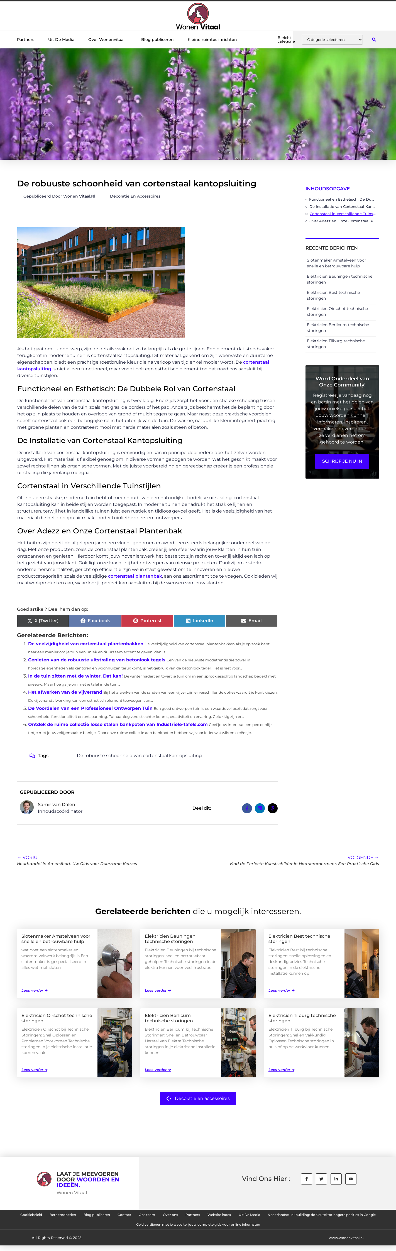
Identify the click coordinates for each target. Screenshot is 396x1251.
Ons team (206, 1215)
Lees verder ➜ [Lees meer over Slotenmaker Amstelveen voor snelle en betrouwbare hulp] (34, 990)
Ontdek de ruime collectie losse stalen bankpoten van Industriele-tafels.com (118, 724)
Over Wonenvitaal (107, 39)
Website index (299, 1215)
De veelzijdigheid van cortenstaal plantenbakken (85, 643)
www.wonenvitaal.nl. (344, 1243)
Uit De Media (61, 39)
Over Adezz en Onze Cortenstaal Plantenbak (342, 221)
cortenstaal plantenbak (135, 576)
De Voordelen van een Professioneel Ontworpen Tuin (90, 708)
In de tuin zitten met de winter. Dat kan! (75, 676)
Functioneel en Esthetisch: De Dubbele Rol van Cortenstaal (342, 199)
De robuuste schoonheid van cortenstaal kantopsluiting (139, 755)
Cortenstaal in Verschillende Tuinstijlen (343, 213)
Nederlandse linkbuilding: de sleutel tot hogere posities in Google (116, 1228)
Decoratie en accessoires (135, 196)
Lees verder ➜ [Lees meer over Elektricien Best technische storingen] (281, 990)
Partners (25, 39)
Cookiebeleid (57, 1215)
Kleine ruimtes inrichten (212, 39)
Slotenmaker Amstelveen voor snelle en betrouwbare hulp (56, 938)
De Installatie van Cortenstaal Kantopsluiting (342, 206)
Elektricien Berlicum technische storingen (169, 1018)
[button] (374, 40)
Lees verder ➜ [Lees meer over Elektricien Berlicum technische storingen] (158, 1069)
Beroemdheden (98, 1215)
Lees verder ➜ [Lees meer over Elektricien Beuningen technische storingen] (158, 990)
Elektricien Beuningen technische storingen (170, 938)
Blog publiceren (157, 39)
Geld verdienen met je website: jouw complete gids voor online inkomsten (270, 1228)
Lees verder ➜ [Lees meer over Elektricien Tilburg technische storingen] (281, 1069)
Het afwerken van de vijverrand (65, 692)
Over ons (237, 1215)
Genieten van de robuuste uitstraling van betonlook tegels (96, 660)
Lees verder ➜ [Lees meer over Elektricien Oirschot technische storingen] (34, 1069)
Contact (177, 1215)
